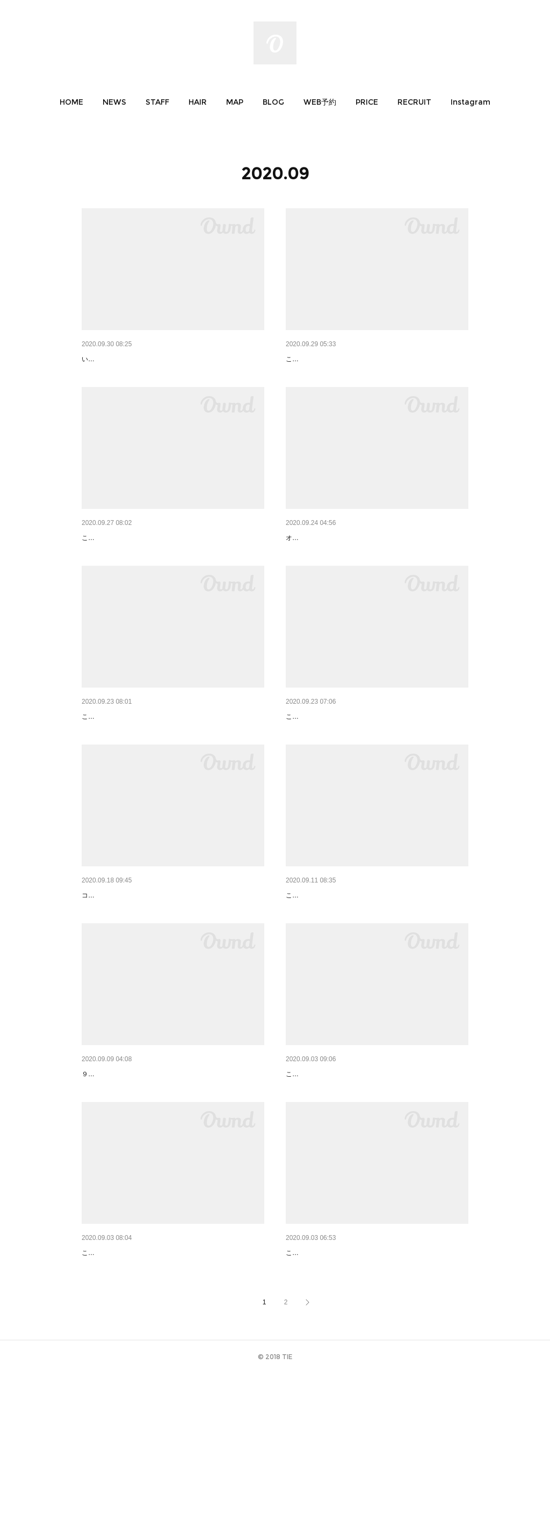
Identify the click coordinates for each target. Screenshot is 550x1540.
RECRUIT (414, 102)
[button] (71, 102)
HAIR (198, 102)
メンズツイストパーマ (323, 979)
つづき (297, 359)
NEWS (114, 102)
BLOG (273, 102)
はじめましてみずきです (123, 1185)
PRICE (367, 102)
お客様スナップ (312, 772)
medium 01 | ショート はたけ (336, 565)
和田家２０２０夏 (112, 1392)
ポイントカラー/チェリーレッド (135, 565)
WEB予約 (319, 102)
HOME (71, 102)
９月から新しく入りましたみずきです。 (140, 1201)
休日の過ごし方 (108, 772)
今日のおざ (304, 1185)
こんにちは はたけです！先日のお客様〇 (344, 1408)
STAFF (157, 102)
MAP (234, 102)
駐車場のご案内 (108, 359)
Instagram (470, 102)
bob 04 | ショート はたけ (124, 979)
